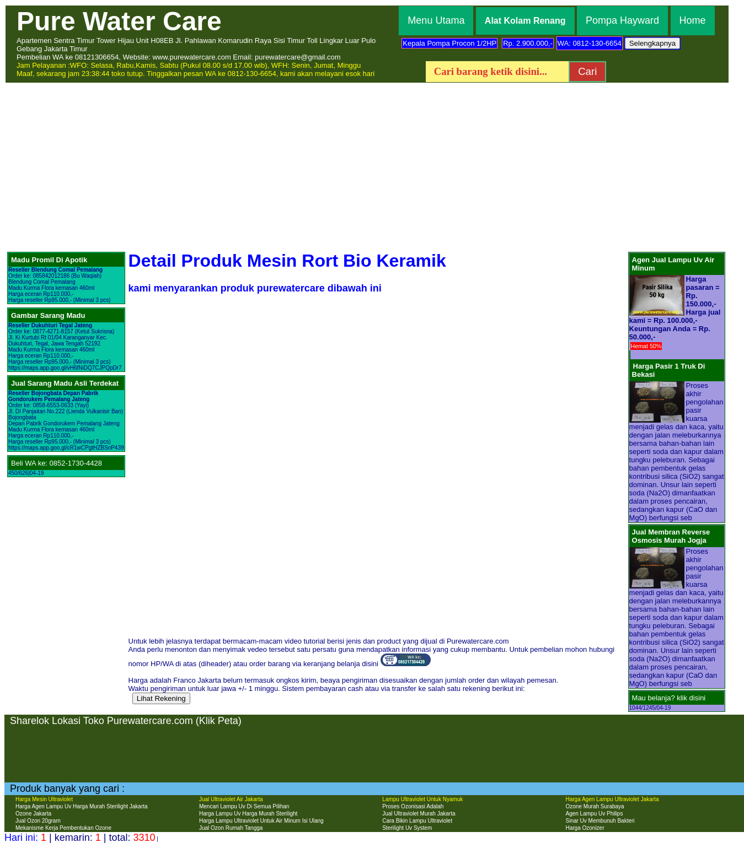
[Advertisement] (372, 166)
